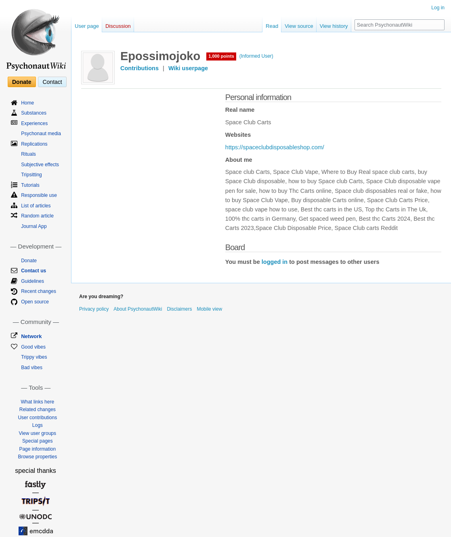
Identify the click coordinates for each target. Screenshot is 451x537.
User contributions (37, 417)
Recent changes (38, 291)
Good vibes (33, 347)
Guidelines (32, 281)
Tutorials (30, 185)
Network (31, 336)
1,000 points (221, 56)
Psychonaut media (41, 133)
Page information (37, 449)
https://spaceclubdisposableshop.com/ (274, 147)
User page (87, 26)
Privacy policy (94, 309)
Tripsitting (31, 175)
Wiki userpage (188, 68)
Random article (37, 216)
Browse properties (37, 457)
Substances (33, 113)
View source (299, 26)
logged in (274, 262)
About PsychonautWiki (137, 309)
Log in (438, 7)
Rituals (28, 154)
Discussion (118, 26)
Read (272, 26)
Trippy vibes (34, 357)
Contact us (33, 271)
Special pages (37, 441)
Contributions (139, 68)
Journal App (33, 226)
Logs (37, 425)
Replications (34, 144)
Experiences (34, 123)
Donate (21, 82)
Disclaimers (179, 309)
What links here (37, 402)
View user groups (38, 433)
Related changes (37, 409)
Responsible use (39, 195)
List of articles (35, 206)
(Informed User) (256, 56)
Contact (52, 82)
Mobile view (209, 309)
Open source (35, 302)
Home (27, 103)
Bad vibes (31, 367)
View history (334, 26)
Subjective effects (40, 164)
